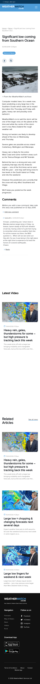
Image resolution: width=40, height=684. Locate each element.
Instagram (25, 623)
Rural (6, 629)
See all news (33, 420)
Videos (6, 625)
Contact (30, 668)
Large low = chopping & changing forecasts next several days (18, 522)
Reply (7, 249)
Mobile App (18, 670)
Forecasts (7, 616)
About (22, 668)
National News (9, 53)
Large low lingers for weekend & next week (17, 575)
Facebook (25, 616)
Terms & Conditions (10, 668)
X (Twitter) (25, 620)
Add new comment (11, 212)
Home (4, 28)
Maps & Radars (9, 619)
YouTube (25, 627)
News (10, 28)
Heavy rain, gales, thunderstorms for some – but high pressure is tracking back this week (19, 335)
